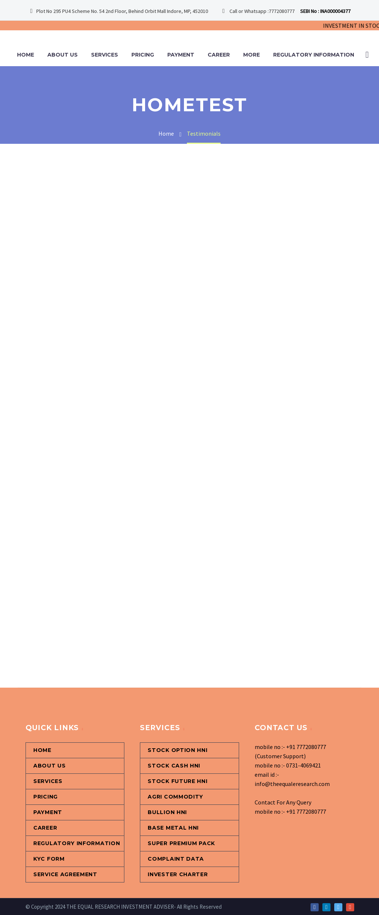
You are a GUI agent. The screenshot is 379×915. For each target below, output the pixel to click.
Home (25, 54)
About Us (62, 54)
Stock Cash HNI (174, 765)
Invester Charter (178, 874)
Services (104, 54)
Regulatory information (313, 54)
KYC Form (49, 858)
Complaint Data (176, 858)
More (251, 54)
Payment (180, 54)
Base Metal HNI (173, 827)
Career (219, 54)
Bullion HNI (167, 812)
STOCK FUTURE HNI (177, 781)
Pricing (142, 54)
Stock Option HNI (177, 750)
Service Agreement (65, 874)
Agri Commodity (175, 796)
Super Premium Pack (181, 843)
